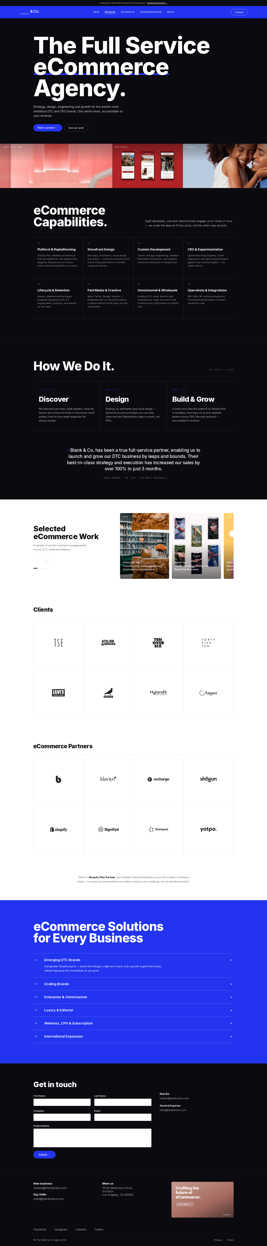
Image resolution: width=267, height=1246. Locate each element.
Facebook (39, 1229)
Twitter (99, 1229)
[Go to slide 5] (46, 568)
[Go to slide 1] (35, 568)
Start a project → (47, 127)
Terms (230, 1240)
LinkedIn (81, 1229)
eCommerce (128, 11)
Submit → (44, 1154)
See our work (76, 127)
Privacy (218, 1240)
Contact (239, 12)
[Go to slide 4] (44, 568)
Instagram (60, 1229)
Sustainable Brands (151, 11)
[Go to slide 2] (39, 568)
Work (96, 11)
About (170, 11)
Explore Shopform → (157, 3)
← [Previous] (37, 560)
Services (110, 11)
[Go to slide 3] (41, 568)
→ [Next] (46, 560)
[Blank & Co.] (31, 12)
